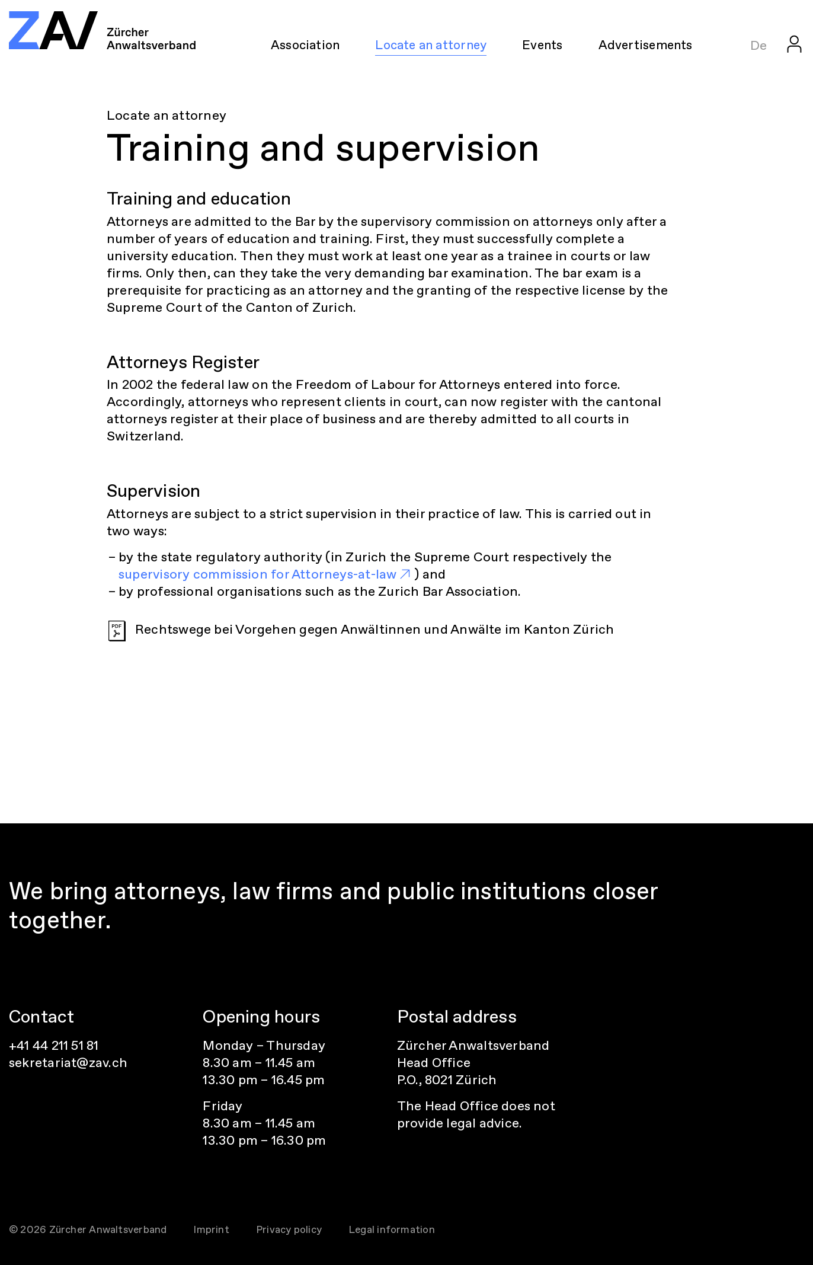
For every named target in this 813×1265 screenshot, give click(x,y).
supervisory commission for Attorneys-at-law (257, 574)
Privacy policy (289, 1229)
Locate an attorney (430, 44)
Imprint (211, 1229)
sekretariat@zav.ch (68, 1063)
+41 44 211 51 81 (54, 1045)
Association (305, 44)
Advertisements (645, 44)
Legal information (391, 1229)
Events (542, 44)
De (758, 45)
